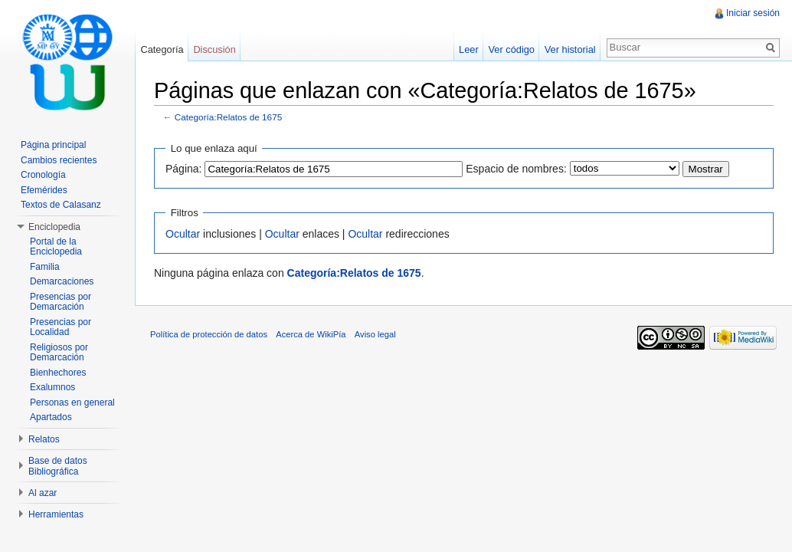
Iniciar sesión (753, 13)
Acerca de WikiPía (310, 334)
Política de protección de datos (208, 334)
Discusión (214, 49)
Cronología (43, 174)
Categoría (161, 49)
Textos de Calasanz (61, 204)
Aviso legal (375, 334)
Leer (469, 49)
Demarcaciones (61, 281)
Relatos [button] (44, 439)
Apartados (51, 417)
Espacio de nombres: (516, 169)
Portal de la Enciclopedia (56, 247)
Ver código (511, 49)
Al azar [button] (42, 493)
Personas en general (72, 402)
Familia (45, 266)
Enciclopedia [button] (54, 227)
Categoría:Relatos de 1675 (228, 117)
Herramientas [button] (55, 514)
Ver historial (570, 49)
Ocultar (182, 234)
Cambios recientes (59, 160)
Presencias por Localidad (60, 327)
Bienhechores (58, 372)
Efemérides (44, 190)
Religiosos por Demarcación (59, 352)
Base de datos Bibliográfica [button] (57, 466)
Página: (183, 169)
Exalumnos (52, 387)
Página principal (53, 145)
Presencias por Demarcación (60, 302)
